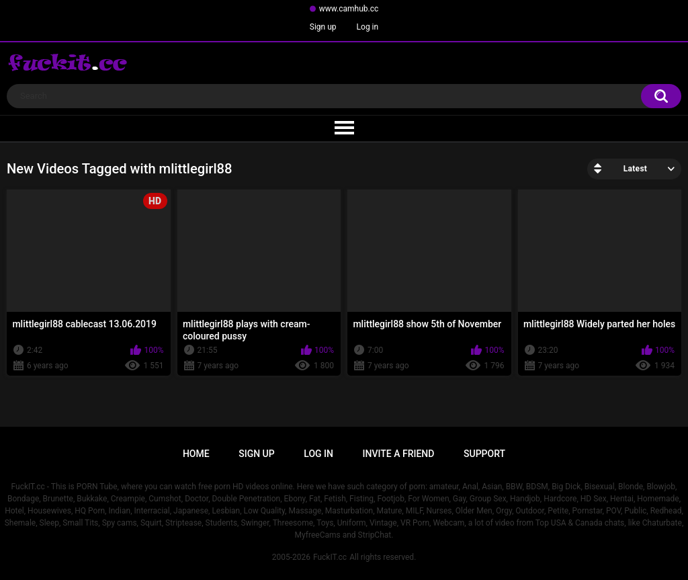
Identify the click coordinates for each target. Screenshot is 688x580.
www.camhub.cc (349, 8)
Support (484, 453)
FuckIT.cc (330, 557)
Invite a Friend (399, 453)
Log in (368, 27)
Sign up (323, 27)
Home (196, 453)
